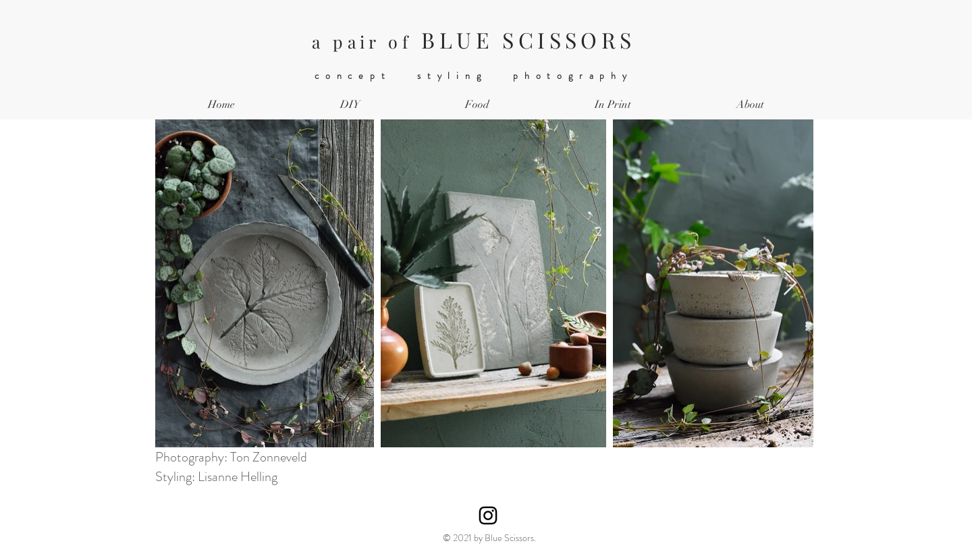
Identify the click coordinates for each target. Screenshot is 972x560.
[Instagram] (488, 515)
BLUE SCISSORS (473, 39)
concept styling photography (474, 75)
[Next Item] (790, 284)
